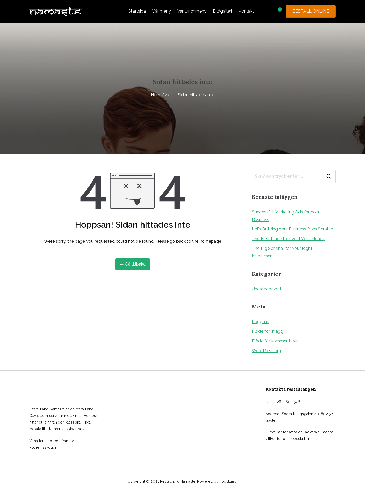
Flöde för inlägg (267, 331)
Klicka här (274, 432)
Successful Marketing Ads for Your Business (285, 216)
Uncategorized (266, 288)
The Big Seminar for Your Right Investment (282, 252)
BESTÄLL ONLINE (310, 11)
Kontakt (246, 11)
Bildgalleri (222, 11)
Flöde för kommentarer (275, 340)
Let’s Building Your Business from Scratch (292, 229)
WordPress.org (266, 350)
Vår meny (161, 11)
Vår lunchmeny (192, 11)
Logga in (260, 321)
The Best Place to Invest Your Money (288, 238)
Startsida (137, 11)
